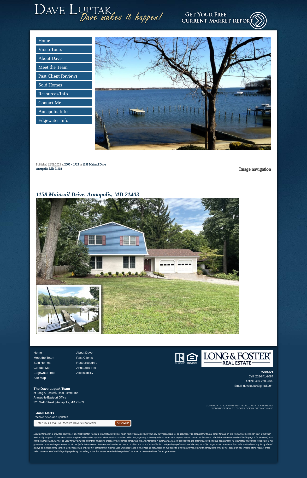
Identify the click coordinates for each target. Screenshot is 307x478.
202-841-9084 (264, 376)
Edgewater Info (53, 120)
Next (268, 98)
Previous (98, 98)
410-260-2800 (264, 381)
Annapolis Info (53, 111)
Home (44, 40)
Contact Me (49, 102)
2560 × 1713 (71, 164)
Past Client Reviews (57, 76)
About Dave (50, 58)
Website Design (221, 408)
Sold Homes (50, 84)
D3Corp (240, 408)
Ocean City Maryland (259, 408)
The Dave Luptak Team (52, 389)
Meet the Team (53, 67)
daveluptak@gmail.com (258, 385)
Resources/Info (53, 93)
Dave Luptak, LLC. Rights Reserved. (250, 405)
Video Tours (50, 49)
